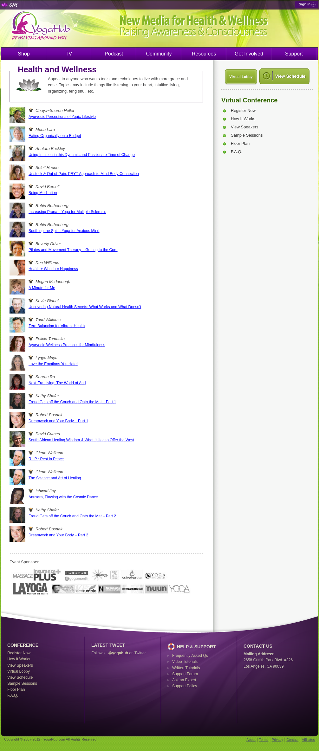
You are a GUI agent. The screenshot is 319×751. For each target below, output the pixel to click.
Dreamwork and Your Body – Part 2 (58, 535)
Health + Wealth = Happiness (53, 269)
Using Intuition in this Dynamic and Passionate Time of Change (82, 154)
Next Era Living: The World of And (57, 383)
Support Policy (184, 686)
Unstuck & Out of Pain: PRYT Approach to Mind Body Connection (84, 174)
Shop (23, 53)
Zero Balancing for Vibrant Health (57, 326)
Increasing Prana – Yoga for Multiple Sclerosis (67, 212)
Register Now (243, 110)
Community (159, 53)
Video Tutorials (185, 661)
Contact (292, 739)
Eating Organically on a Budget (55, 135)
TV (69, 53)
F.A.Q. (236, 151)
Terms (263, 739)
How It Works (243, 118)
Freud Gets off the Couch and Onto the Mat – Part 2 (72, 516)
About (251, 739)
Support (294, 53)
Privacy (277, 739)
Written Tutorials (186, 668)
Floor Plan (240, 143)
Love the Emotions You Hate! (53, 364)
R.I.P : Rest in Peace (46, 459)
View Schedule (20, 677)
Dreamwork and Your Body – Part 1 (58, 421)
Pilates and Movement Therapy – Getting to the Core (73, 250)
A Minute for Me (42, 288)
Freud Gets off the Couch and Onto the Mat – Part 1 (72, 402)
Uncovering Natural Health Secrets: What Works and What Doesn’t (85, 307)
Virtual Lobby (240, 77)
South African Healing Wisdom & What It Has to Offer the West (81, 440)
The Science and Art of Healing (55, 478)
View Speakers (244, 127)
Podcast (114, 53)
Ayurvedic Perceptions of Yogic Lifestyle (62, 116)
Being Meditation (43, 193)
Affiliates (308, 739)
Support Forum (185, 674)
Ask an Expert (184, 680)
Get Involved (249, 53)
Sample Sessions (247, 135)
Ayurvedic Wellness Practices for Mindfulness (67, 345)
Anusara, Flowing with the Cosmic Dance (63, 497)
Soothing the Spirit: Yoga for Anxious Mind (64, 231)
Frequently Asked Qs (190, 655)
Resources (204, 53)
